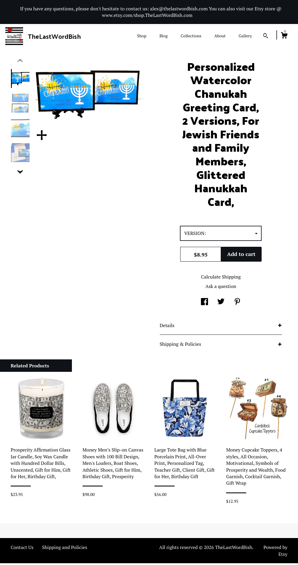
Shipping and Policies (64, 549)
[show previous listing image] (20, 62)
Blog (164, 36)
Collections (191, 36)
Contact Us (22, 549)
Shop (141, 36)
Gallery (245, 36)
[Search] (265, 36)
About (219, 36)
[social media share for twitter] (221, 304)
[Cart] (284, 36)
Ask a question (220, 288)
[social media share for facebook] (204, 304)
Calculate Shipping (221, 278)
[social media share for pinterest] (237, 304)
